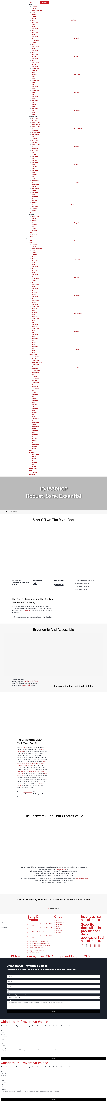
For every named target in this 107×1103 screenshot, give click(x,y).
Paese (8, 984)
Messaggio (9, 1000)
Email (8, 989)
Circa (30, 212)
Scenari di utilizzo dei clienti (34, 224)
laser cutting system (81, 878)
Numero (9, 979)
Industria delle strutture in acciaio (35, 196)
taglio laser (24, 747)
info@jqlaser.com (10, 922)
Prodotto (32, 4)
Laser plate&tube (62, 869)
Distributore (33, 230)
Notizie (34, 234)
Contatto (32, 236)
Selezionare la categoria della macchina (17, 995)
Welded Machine (27, 685)
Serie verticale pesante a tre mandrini (35, 24)
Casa (30, 2)
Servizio (31, 214)
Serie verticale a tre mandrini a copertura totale (35, 36)
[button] (32, 238)
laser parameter (26, 610)
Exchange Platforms (31, 681)
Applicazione (33, 116)
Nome (8, 973)
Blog (30, 232)
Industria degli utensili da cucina (35, 174)
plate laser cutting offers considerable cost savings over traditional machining (31, 763)
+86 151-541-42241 (14, 927)
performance (27, 792)
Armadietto (36, 132)
